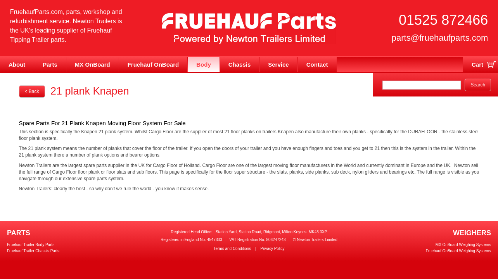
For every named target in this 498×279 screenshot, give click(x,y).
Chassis (239, 64)
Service (278, 64)
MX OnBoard (92, 64)
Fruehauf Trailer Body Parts (30, 245)
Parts (50, 64)
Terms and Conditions (232, 248)
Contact (317, 64)
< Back (32, 91)
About (17, 64)
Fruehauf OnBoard (153, 64)
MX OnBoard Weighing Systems (463, 245)
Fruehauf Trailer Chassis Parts (33, 251)
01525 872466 (443, 20)
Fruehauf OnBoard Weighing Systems (458, 251)
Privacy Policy (272, 248)
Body (203, 64)
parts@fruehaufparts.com (440, 38)
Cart (477, 64)
